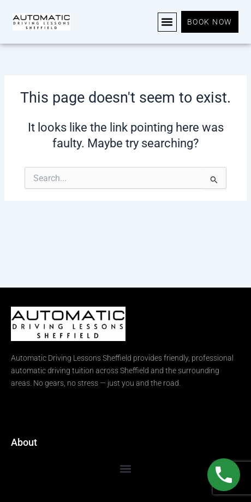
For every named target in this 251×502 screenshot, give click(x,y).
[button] (167, 22)
